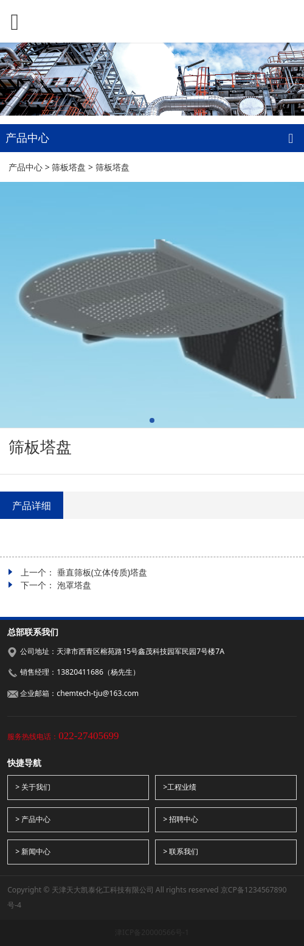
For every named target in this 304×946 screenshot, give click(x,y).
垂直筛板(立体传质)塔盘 (102, 572)
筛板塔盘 (69, 167)
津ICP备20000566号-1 (152, 932)
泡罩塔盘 (74, 585)
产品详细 (31, 505)
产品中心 (26, 167)
